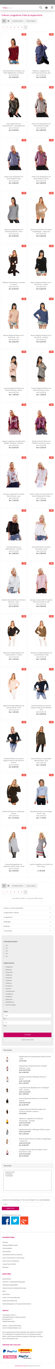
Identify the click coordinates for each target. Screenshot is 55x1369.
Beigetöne (8, 967)
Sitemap (5, 1242)
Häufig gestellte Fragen (10, 1245)
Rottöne (7, 989)
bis (5, 1019)
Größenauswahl (11, 941)
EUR (5, 1026)
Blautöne (8, 970)
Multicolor (8, 999)
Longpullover (8, 917)
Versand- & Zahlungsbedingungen (13, 1282)
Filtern (27, 1035)
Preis (6, 1011)
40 (5, 954)
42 (5, 956)
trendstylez (27, 1174)
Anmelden (10, 1208)
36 (5, 948)
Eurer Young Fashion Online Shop (13, 1258)
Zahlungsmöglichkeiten (10, 1285)
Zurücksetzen (27, 1040)
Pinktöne (8, 983)
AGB (3, 1291)
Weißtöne (8, 997)
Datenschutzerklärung (9, 1300)
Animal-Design (10, 1005)
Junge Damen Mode (9, 1264)
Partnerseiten (6, 1251)
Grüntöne (8, 980)
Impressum (6, 1294)
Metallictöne (9, 1002)
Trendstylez (27, 1176)
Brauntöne (8, 972)
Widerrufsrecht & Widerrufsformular (14, 1288)
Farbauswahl (9, 963)
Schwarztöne (9, 991)
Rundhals (7, 926)
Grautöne (8, 978)
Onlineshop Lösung (21, 1366)
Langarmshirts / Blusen (11, 912)
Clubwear (5, 1267)
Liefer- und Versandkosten (11, 1297)
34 (5, 945)
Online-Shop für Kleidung (10, 1261)
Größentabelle (7, 1248)
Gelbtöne (8, 975)
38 (5, 951)
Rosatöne (8, 986)
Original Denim (27, 1172)
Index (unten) (6, 1279)
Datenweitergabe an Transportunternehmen (16, 1304)
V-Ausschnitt (8, 931)
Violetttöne (8, 994)
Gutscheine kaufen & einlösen (12, 1254)
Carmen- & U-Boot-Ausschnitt (13, 908)
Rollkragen (7, 922)
